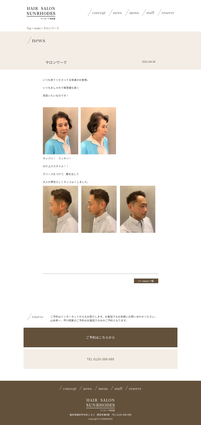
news (117, 12)
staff (150, 12)
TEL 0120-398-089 (100, 360)
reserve (168, 12)
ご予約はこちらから (100, 338)
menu (134, 12)
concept (99, 12)
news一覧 (148, 281)
